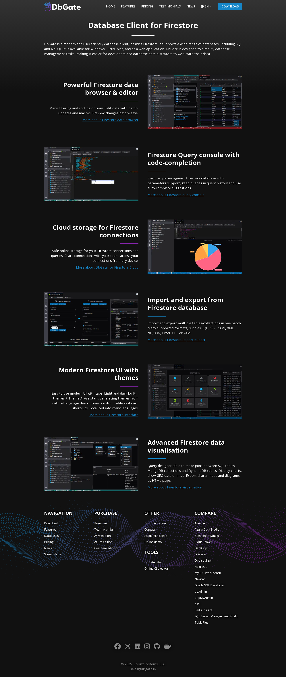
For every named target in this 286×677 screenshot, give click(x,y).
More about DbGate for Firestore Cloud (107, 267)
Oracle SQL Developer (210, 585)
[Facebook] (117, 646)
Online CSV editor (156, 569)
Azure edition (103, 542)
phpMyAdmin (204, 598)
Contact (149, 529)
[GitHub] (157, 646)
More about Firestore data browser (110, 120)
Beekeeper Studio (207, 536)
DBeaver (200, 554)
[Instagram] (147, 646)
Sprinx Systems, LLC (149, 664)
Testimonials (170, 6)
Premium (100, 523)
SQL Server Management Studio (216, 616)
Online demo (153, 542)
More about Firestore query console (176, 195)
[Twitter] (128, 646)
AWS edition (102, 536)
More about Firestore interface (113, 415)
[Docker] (167, 646)
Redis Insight (203, 610)
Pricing (147, 6)
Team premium (104, 529)
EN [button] (205, 6)
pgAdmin (201, 591)
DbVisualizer (203, 560)
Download (230, 6)
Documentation (155, 523)
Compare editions (106, 548)
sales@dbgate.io (143, 669)
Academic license (155, 536)
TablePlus (201, 622)
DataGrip (201, 548)
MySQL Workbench (208, 573)
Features (128, 6)
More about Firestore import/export (176, 339)
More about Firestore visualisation (175, 487)
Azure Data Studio (207, 529)
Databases (51, 536)
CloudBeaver (203, 542)
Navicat (200, 579)
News (191, 6)
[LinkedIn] (137, 646)
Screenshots (52, 554)
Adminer (200, 523)
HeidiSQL (201, 567)
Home (110, 6)
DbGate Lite (152, 562)
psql (197, 604)
